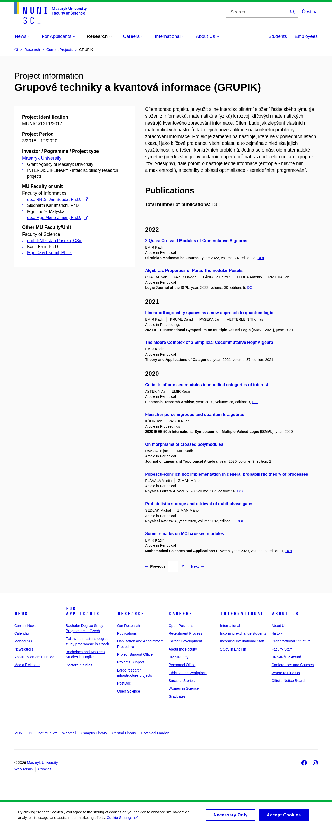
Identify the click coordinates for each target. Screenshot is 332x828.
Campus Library (94, 733)
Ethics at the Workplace (188, 673)
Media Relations (27, 665)
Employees (306, 36)
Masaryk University (41, 158)
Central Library (124, 733)
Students (277, 36)
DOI (261, 258)
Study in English (233, 649)
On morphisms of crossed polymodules (184, 444)
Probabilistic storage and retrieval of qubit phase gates (199, 504)
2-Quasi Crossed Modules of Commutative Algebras (196, 240)
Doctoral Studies (79, 665)
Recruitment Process (185, 633)
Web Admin (23, 769)
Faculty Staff (282, 649)
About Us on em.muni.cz (34, 657)
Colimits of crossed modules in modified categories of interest (206, 384)
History (277, 633)
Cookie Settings (122, 819)
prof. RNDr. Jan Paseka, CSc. (54, 240)
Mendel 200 (23, 641)
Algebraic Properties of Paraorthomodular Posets (194, 270)
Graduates (177, 696)
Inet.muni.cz (47, 733)
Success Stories (182, 681)
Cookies (44, 769)
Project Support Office (135, 654)
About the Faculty (183, 649)
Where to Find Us (286, 673)
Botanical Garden (155, 733)
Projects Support (130, 662)
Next (197, 566)
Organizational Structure (291, 641)
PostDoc (124, 683)
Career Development (185, 641)
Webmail (69, 733)
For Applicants (82, 611)
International (242, 614)
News (21, 614)
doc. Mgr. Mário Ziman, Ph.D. (57, 217)
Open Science (128, 691)
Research (130, 614)
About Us (285, 614)
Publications (127, 633)
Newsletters (23, 649)
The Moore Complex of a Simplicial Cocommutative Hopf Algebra (209, 342)
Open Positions (181, 626)
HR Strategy (178, 657)
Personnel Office (182, 665)
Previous (155, 566)
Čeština (310, 11)
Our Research (128, 626)
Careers (180, 614)
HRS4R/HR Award (286, 657)
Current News (25, 626)
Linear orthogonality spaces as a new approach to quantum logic (209, 313)
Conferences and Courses (293, 665)
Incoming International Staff (242, 641)
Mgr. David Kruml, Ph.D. (49, 252)
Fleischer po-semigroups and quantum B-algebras (194, 414)
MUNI (19, 733)
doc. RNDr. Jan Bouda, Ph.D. (57, 199)
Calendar (21, 633)
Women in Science (184, 688)
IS (30, 733)
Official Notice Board (288, 681)
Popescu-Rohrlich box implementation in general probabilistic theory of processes (226, 474)
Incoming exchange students (243, 633)
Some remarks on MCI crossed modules (184, 533)
